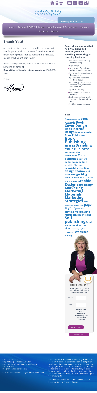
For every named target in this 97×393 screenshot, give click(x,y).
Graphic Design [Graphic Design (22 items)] (78, 182)
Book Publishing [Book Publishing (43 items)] (75, 140)
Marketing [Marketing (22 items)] (74, 187)
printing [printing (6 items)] (69, 211)
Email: (70, 304)
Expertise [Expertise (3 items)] (89, 177)
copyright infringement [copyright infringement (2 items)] (73, 165)
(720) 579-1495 (8, 366)
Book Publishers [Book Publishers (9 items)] (75, 135)
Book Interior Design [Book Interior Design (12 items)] (74, 130)
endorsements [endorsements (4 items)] (72, 177)
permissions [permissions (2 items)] (79, 209)
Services (84, 27)
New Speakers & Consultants (62, 27)
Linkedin (69, 3)
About (11, 27)
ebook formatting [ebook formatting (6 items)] (77, 173)
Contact (56, 3)
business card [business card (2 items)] (70, 152)
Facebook (81, 3)
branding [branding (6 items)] (70, 145)
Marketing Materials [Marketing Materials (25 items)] (74, 193)
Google (86, 3)
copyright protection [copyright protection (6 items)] (77, 168)
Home (52, 3)
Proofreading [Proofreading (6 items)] (82, 211)
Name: (70, 297)
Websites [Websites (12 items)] (81, 232)
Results (54, 31)
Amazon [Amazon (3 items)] (68, 119)
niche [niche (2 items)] (81, 205)
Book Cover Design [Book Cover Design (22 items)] (76, 124)
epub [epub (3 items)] (82, 177)
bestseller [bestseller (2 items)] (76, 119)
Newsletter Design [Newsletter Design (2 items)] (72, 205)
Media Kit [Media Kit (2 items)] (87, 202)
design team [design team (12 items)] (74, 171)
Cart (61, 3)
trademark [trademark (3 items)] (70, 232)
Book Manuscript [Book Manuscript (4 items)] (83, 132)
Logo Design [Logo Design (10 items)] (85, 185)
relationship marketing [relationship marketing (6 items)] (78, 214)
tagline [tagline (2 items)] (82, 229)
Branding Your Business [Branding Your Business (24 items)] (78, 147)
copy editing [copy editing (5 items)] (80, 161)
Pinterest (75, 3)
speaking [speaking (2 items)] (75, 229)
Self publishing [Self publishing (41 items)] (75, 219)
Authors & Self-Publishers (31, 27)
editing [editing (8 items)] (82, 174)
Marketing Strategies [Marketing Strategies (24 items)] (74, 199)
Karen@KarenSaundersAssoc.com (21, 70)
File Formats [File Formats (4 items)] (71, 181)
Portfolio (43, 31)
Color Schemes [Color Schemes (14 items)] (75, 157)
